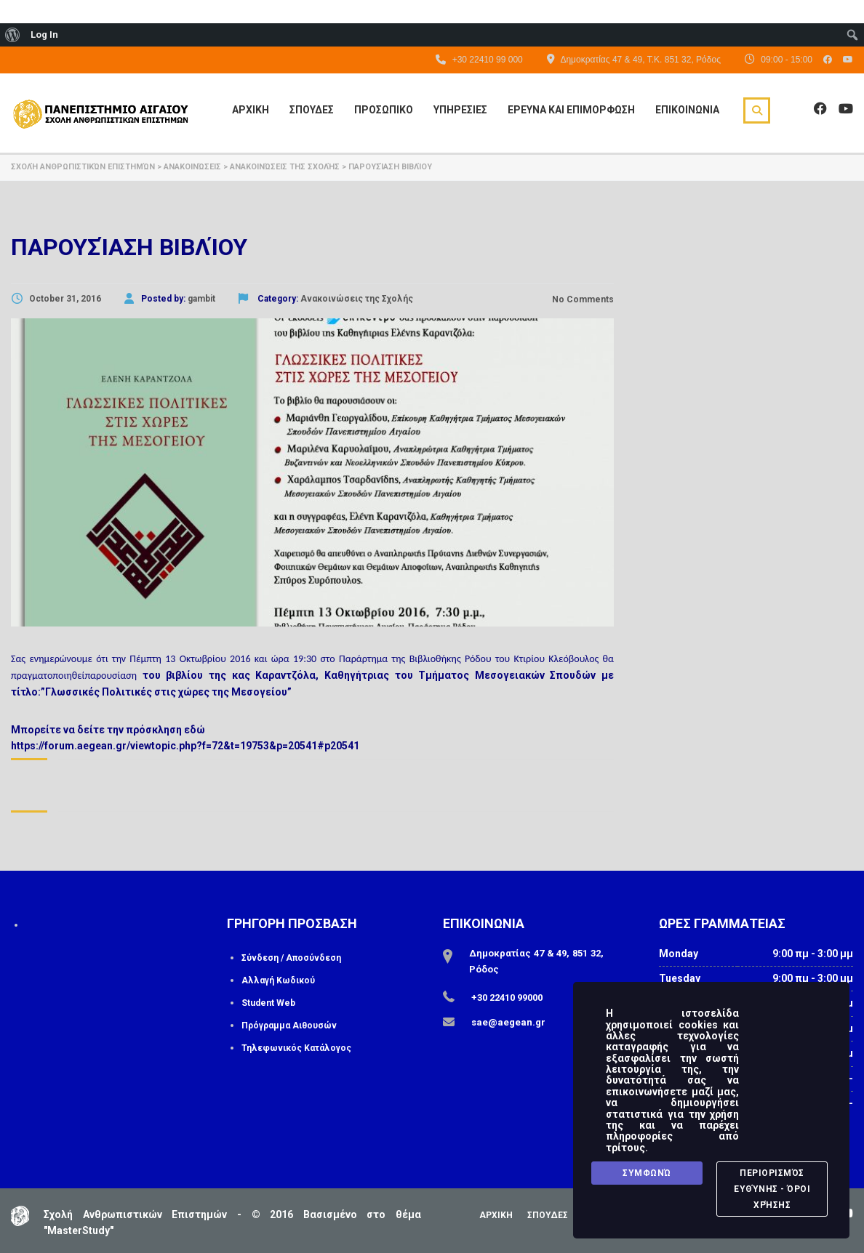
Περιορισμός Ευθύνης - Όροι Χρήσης (772, 1189)
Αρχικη (250, 110)
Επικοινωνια (687, 110)
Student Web (268, 1003)
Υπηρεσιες (460, 110)
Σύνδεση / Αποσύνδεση (291, 958)
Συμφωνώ (647, 1173)
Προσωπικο (383, 110)
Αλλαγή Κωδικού (278, 980)
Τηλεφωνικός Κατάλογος (296, 1048)
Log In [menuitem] (44, 34)
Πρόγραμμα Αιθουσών (289, 1025)
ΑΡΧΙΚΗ (496, 1215)
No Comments (582, 299)
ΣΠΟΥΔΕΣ (547, 1215)
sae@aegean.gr (508, 1022)
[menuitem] (12, 35)
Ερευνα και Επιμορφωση (571, 110)
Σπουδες (311, 110)
